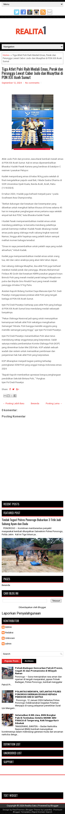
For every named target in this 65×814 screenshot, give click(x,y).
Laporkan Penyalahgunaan (21, 613)
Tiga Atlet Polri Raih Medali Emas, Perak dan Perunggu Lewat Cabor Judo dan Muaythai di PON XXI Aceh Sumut (32, 73)
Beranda (35, 403)
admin (8, 643)
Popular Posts (12, 661)
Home (6, 55)
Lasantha (48, 810)
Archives (29, 661)
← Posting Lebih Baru (13, 403)
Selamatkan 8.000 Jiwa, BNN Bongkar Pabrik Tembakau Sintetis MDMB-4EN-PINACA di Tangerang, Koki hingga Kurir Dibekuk (37, 719)
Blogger (42, 607)
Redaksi (9, 632)
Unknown (10, 638)
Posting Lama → (54, 403)
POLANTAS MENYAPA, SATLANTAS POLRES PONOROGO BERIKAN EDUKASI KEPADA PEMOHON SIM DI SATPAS (38, 694)
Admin (8, 627)
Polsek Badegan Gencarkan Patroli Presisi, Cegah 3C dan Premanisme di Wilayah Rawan (39, 671)
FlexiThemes (18, 810)
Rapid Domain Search (42, 812)
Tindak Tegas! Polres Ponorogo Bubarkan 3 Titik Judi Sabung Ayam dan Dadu (31, 522)
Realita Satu (31, 805)
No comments (32, 83)
